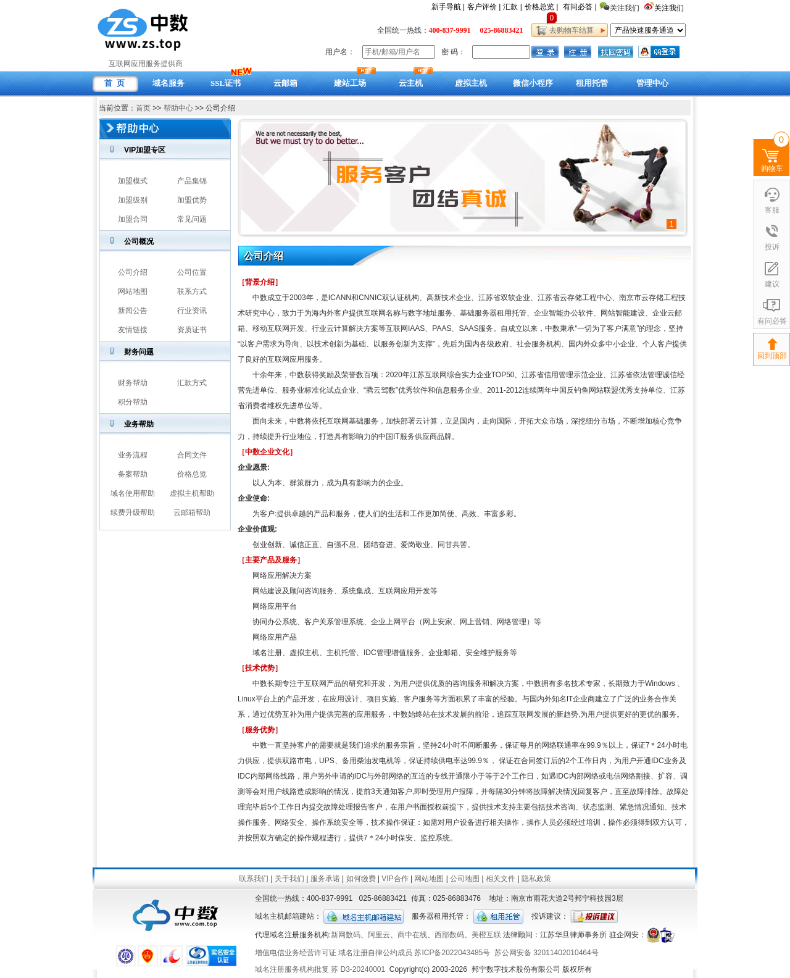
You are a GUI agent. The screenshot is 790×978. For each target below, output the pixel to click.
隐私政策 (536, 878)
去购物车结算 (569, 30)
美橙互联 (486, 934)
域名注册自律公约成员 (375, 952)
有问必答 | (579, 6)
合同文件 (192, 455)
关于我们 (289, 878)
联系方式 (192, 291)
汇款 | (512, 6)
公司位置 (192, 272)
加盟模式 (133, 181)
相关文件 (500, 878)
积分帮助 (133, 402)
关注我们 (670, 8)
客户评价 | (484, 6)
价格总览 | (541, 6)
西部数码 (449, 934)
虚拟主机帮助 (192, 493)
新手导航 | (448, 6)
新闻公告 (133, 310)
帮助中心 (178, 108)
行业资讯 (192, 310)
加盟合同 (133, 219)
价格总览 (192, 474)
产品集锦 (192, 181)
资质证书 (192, 329)
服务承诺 (325, 878)
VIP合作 (394, 878)
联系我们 (253, 878)
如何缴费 (361, 878)
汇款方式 (192, 382)
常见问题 (192, 219)
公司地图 (465, 878)
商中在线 (412, 934)
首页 (143, 108)
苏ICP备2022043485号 (452, 952)
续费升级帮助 (132, 512)
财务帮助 (133, 382)
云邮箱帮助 (191, 512)
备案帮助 (133, 474)
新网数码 (345, 934)
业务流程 (133, 455)
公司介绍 (133, 272)
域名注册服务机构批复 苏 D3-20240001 (320, 969)
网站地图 (133, 291)
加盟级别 (133, 200)
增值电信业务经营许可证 (295, 952)
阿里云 (379, 934)
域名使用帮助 (132, 493)
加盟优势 (192, 200)
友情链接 (133, 329)
